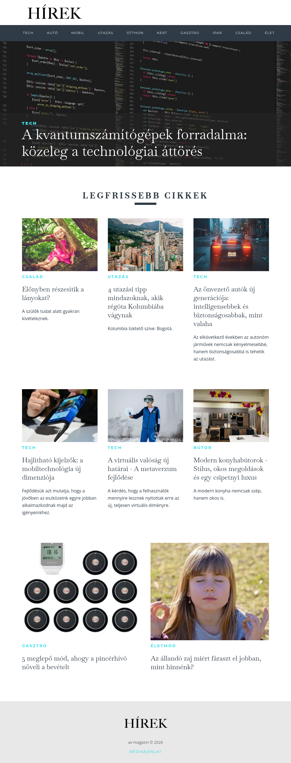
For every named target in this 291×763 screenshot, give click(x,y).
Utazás (118, 276)
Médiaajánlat (145, 751)
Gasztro (34, 645)
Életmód (163, 645)
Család (32, 276)
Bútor (202, 447)
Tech (29, 123)
